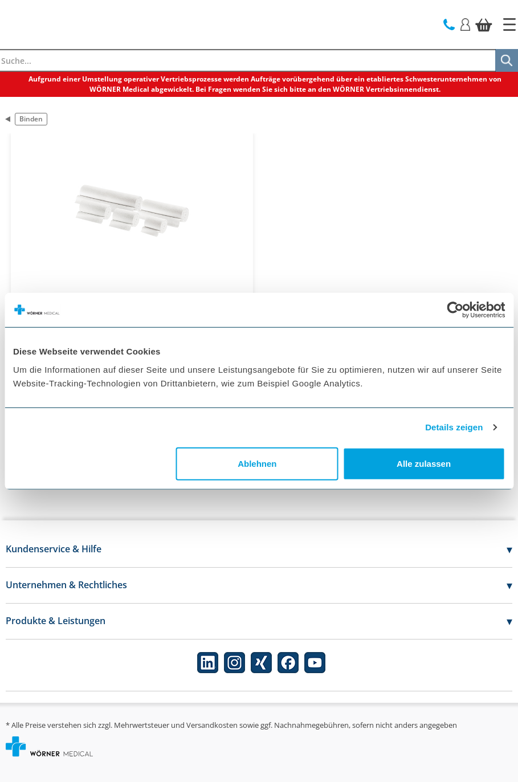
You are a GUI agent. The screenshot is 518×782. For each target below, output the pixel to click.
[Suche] (506, 60)
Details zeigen (454, 427)
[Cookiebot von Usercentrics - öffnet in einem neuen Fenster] (455, 310)
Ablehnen (257, 463)
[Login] (465, 23)
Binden (31, 119)
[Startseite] (509, 24)
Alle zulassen (424, 463)
